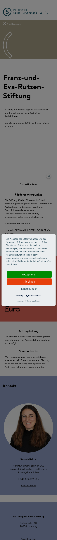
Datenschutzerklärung (33, 301)
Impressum (20, 301)
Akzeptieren (29, 274)
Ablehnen (29, 281)
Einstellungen (29, 288)
